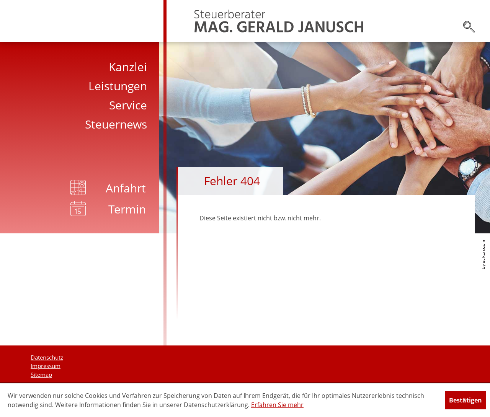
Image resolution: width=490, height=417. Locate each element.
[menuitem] (83, 67)
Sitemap (41, 374)
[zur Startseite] (278, 21)
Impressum (45, 366)
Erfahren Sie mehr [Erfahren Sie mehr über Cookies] (277, 405)
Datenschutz (47, 357)
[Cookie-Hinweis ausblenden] (465, 400)
